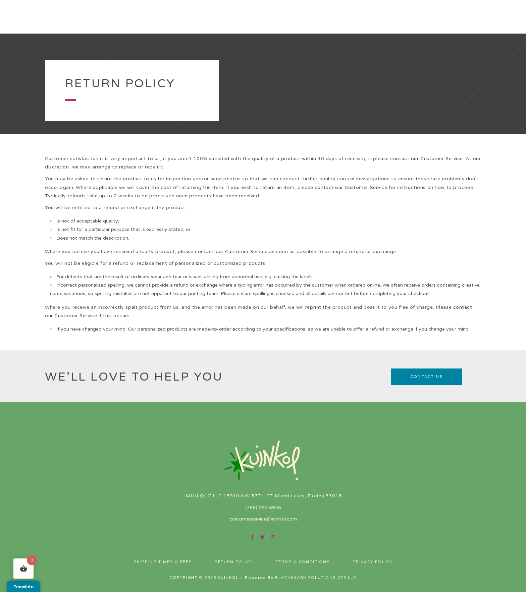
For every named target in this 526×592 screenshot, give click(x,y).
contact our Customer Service (351, 187)
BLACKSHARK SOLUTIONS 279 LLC (316, 578)
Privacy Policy (372, 562)
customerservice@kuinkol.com (263, 519)
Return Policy (234, 562)
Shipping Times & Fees (163, 562)
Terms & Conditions (303, 562)
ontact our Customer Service (428, 158)
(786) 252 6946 (263, 507)
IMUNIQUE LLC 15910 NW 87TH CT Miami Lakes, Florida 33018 (263, 496)
